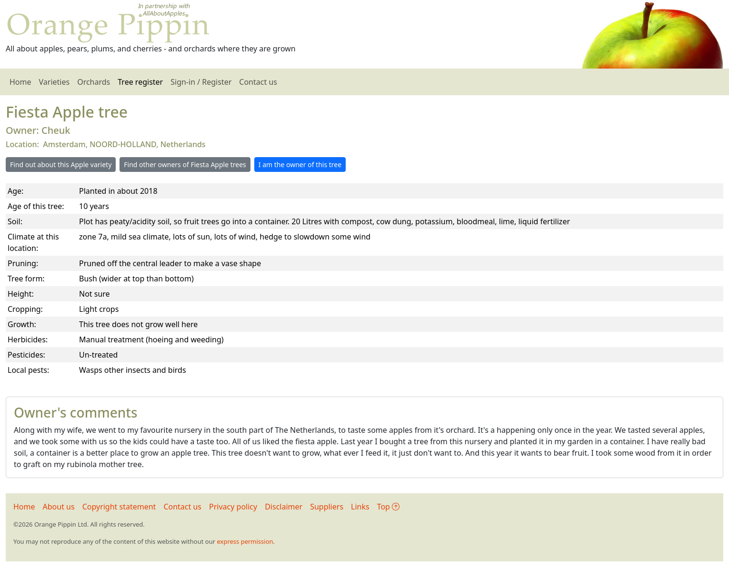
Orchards (93, 82)
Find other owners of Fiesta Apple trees (185, 164)
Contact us (258, 82)
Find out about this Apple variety (60, 164)
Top (388, 506)
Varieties (54, 82)
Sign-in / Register (200, 82)
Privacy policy (233, 506)
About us (59, 506)
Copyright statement (119, 506)
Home (20, 82)
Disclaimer (283, 506)
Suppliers (326, 506)
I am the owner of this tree (300, 164)
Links (360, 506)
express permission (245, 541)
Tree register (140, 82)
